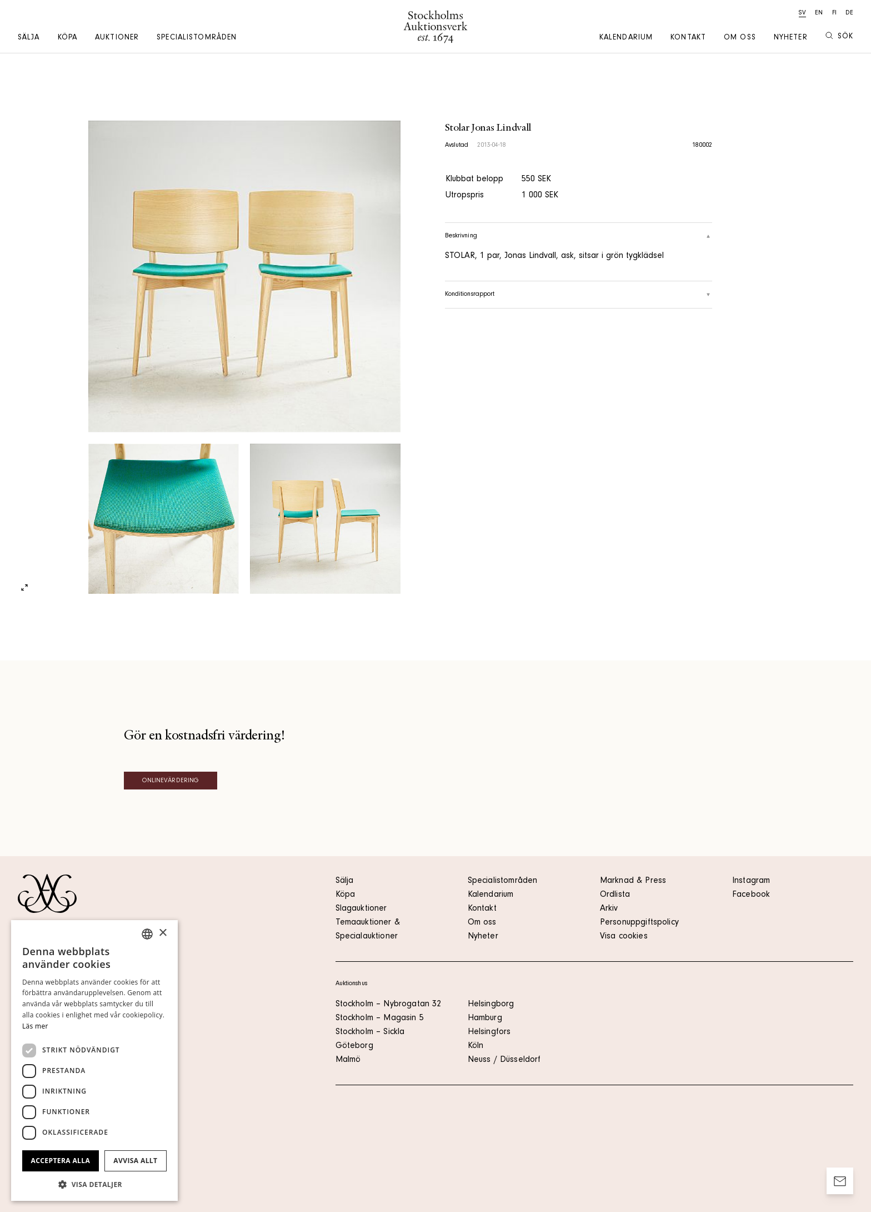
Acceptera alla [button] (61, 1160)
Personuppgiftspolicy (639, 922)
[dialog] (94, 1060)
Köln (476, 1046)
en (819, 13)
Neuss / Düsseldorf (504, 1060)
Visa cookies (624, 936)
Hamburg (485, 1018)
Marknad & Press (633, 881)
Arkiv (609, 909)
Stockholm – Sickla (370, 1032)
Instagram (751, 881)
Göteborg (354, 1046)
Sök (839, 36)
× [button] (162, 933)
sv (802, 13)
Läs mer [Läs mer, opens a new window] (35, 1026)
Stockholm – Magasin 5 (380, 1018)
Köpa (67, 38)
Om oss (740, 38)
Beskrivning (579, 236)
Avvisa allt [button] (135, 1160)
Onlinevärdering (170, 781)
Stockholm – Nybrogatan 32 (389, 1004)
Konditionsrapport (579, 295)
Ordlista (615, 895)
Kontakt (688, 38)
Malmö (348, 1060)
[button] (94, 1184)
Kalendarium (626, 38)
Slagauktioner (361, 909)
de (849, 13)
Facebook (751, 895)
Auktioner (117, 38)
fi (834, 13)
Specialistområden (197, 38)
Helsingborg (491, 1004)
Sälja (29, 38)
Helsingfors (489, 1032)
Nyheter (791, 38)
